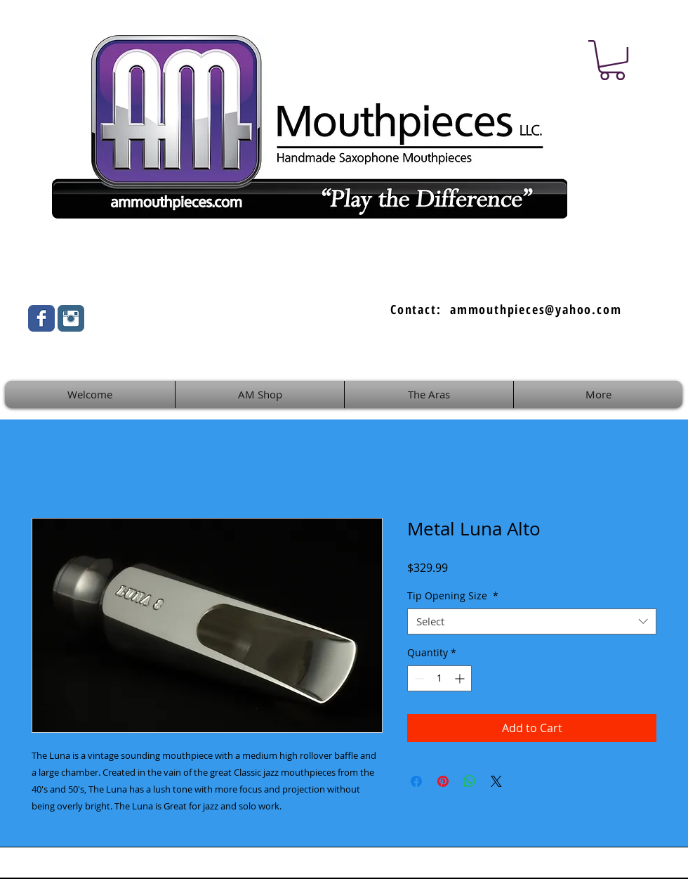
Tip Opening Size (452, 596)
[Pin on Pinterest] (443, 781)
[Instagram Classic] (71, 318)
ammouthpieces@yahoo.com (535, 309)
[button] (612, 60)
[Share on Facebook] (416, 781)
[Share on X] (496, 781)
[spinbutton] (439, 678)
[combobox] (531, 621)
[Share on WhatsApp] (469, 781)
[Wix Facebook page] (41, 318)
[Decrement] (418, 678)
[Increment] (461, 678)
